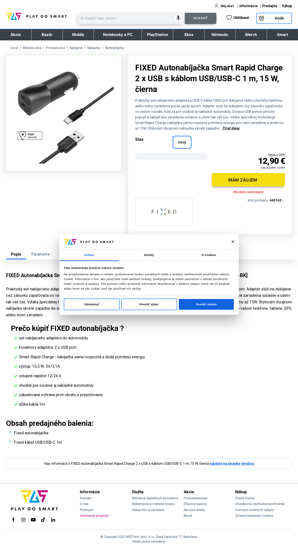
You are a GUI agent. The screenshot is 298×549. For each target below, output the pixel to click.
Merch (251, 34)
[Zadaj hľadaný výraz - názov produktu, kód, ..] (131, 18)
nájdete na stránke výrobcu (232, 463)
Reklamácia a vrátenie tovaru (153, 504)
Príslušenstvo (55, 48)
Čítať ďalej (231, 128)
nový (182, 142)
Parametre (40, 254)
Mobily (78, 34)
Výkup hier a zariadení (148, 510)
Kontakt (85, 498)
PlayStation (157, 34)
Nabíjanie (76, 48)
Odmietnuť (91, 304)
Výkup (287, 6)
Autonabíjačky (114, 48)
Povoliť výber (148, 304)
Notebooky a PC (118, 34)
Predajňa (269, 6)
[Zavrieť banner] (232, 241)
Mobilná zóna (32, 48)
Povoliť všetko (206, 304)
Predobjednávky (196, 498)
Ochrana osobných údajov (254, 510)
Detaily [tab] (149, 255)
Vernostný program (94, 516)
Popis (16, 254)
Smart (282, 34)
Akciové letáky (194, 510)
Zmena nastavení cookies (254, 516)
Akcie (15, 34)
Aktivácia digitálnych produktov (155, 498)
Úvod (14, 48)
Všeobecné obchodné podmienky (260, 504)
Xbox (188, 34)
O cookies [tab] (209, 255)
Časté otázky (245, 498)
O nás (84, 504)
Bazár (47, 34)
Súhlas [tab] (89, 255)
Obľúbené (238, 17)
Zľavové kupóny (195, 504)
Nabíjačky (93, 48)
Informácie (248, 6)
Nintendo (220, 34)
